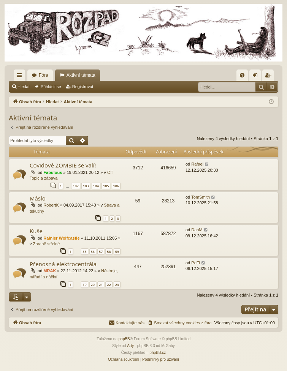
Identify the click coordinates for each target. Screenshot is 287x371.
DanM (196, 229)
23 (117, 284)
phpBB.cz (157, 352)
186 (116, 185)
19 (84, 284)
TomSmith (200, 197)
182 (75, 185)
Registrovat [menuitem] (270, 77)
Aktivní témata (81, 75)
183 (86, 185)
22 (109, 284)
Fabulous (52, 172)
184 (96, 185)
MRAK (49, 270)
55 (84, 251)
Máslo (38, 198)
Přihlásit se (51, 86)
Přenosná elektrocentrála (63, 264)
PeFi (195, 262)
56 (93, 251)
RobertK (51, 205)
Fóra (43, 75)
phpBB (124, 339)
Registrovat (83, 86)
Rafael (197, 164)
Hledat (23, 86)
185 (106, 185)
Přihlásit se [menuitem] (257, 77)
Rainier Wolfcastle (61, 238)
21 (101, 284)
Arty (130, 346)
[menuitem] (242, 75)
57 (101, 251)
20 (93, 284)
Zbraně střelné (46, 244)
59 (117, 251)
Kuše (36, 231)
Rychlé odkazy (21, 77)
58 (109, 251)
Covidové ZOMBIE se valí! (63, 165)
